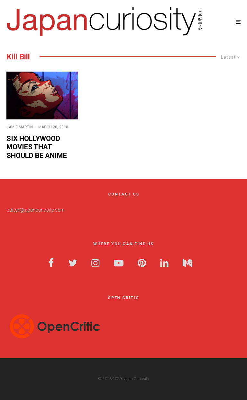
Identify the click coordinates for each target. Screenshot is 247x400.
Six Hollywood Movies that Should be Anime (36, 147)
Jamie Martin (19, 127)
